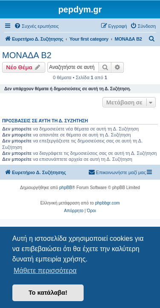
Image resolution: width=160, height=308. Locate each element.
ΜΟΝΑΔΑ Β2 (27, 55)
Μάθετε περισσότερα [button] (45, 270)
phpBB (65, 187)
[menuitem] (36, 26)
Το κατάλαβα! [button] (48, 292)
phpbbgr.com (107, 203)
